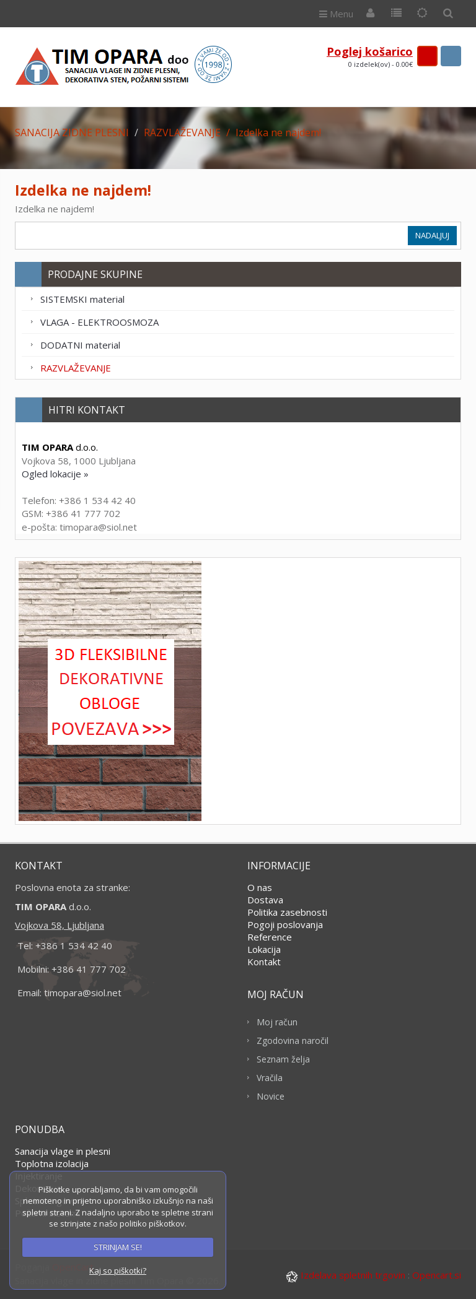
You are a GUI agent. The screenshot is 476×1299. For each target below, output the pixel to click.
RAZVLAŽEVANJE (75, 368)
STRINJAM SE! (118, 1247)
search (451, 56)
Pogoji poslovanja (285, 924)
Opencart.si (436, 1275)
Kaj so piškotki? (117, 1270)
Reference (269, 937)
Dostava (265, 899)
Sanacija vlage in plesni (62, 1151)
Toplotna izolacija (52, 1163)
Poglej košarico (370, 51)
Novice (270, 1096)
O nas (259, 887)
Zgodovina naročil (292, 1040)
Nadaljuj (432, 235)
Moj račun (277, 1022)
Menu (336, 13)
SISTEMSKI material (82, 299)
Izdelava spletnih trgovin (347, 1275)
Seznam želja (283, 1059)
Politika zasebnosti (287, 912)
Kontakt (264, 961)
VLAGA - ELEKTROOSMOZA (99, 322)
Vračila (270, 1078)
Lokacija (264, 949)
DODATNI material (80, 345)
